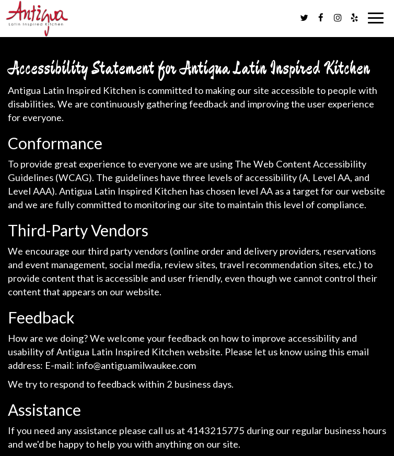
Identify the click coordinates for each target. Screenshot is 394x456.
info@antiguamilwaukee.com (136, 365)
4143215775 (216, 430)
